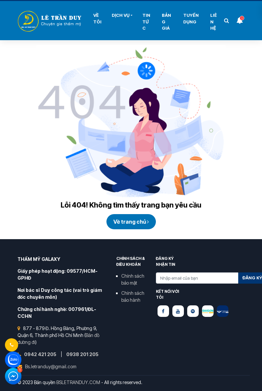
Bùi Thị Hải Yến (50, 21)
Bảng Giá (166, 22)
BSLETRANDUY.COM (78, 382)
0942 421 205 (40, 354)
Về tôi (97, 18)
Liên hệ (213, 22)
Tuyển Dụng (191, 18)
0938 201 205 (82, 354)
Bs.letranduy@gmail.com (50, 366)
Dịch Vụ (121, 15)
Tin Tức (146, 22)
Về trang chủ (131, 221)
